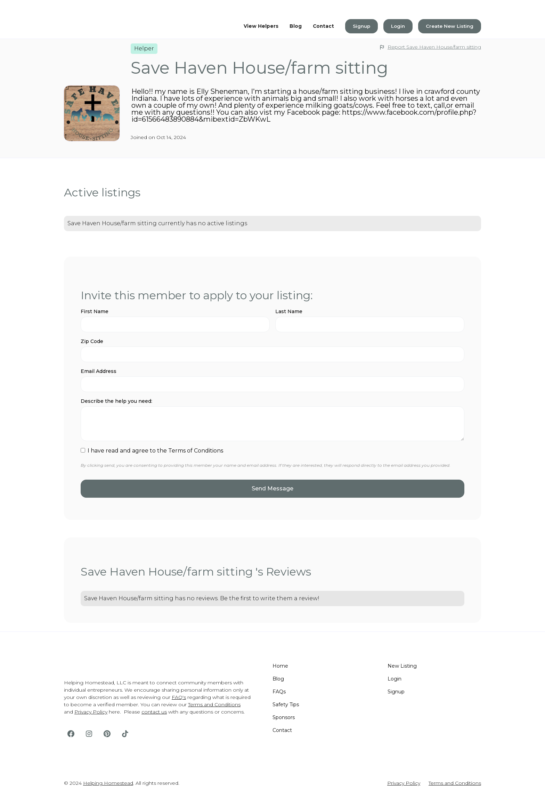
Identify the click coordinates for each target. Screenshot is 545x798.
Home (280, 666)
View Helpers (261, 26)
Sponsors (283, 717)
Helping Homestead (108, 783)
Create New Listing (449, 26)
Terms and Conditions (214, 704)
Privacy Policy (90, 712)
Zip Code (92, 341)
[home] (92, 26)
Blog (296, 26)
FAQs (279, 692)
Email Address (98, 371)
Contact (323, 26)
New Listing (402, 666)
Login (398, 26)
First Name (94, 311)
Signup (361, 26)
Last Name (288, 311)
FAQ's (179, 697)
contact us (154, 712)
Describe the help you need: (116, 401)
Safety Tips (285, 704)
